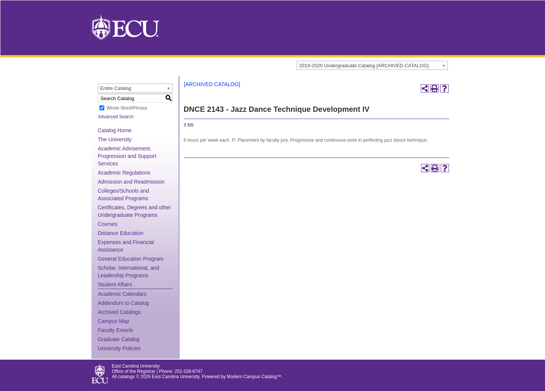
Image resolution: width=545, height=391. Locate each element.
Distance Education (121, 233)
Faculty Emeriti (115, 330)
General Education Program (131, 259)
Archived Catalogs (119, 312)
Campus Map (113, 321)
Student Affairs (115, 284)
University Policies (119, 348)
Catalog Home (115, 130)
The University (115, 139)
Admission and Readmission (131, 182)
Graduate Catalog (119, 339)
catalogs (126, 376)
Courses (108, 224)
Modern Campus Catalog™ (254, 376)
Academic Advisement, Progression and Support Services (127, 156)
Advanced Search (116, 116)
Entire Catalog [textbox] (115, 88)
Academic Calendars (122, 294)
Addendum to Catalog (123, 303)
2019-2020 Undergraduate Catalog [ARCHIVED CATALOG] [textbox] (364, 65)
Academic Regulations (124, 173)
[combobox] (372, 65)
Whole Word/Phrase (127, 108)
